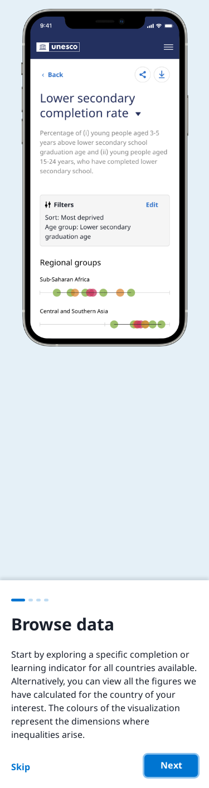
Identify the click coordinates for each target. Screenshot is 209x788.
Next (171, 765)
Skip (20, 767)
